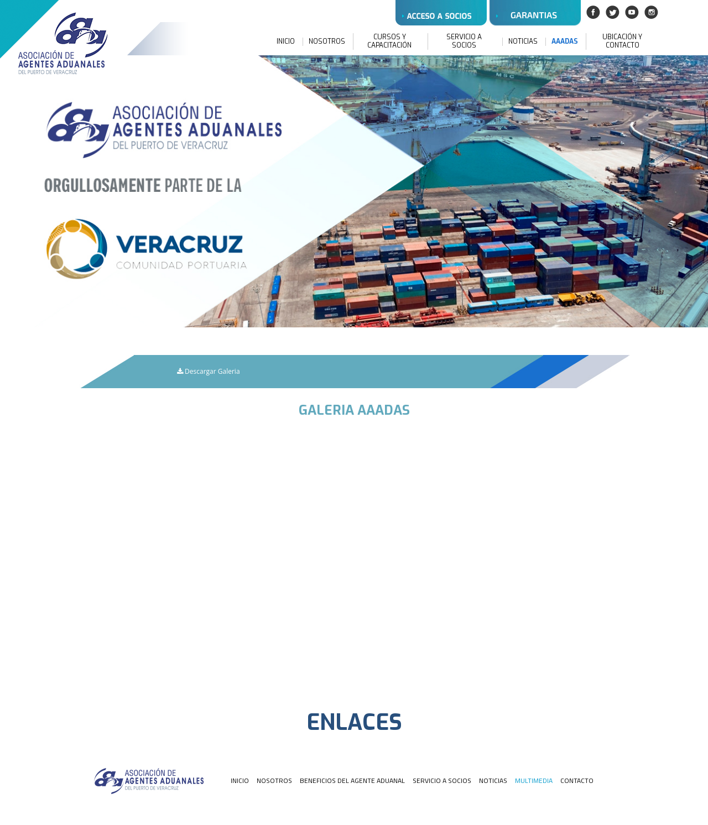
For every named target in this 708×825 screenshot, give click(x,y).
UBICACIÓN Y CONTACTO (622, 41)
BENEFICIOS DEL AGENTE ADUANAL (352, 780)
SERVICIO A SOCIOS (464, 41)
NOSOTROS (327, 42)
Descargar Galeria (208, 371)
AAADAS (564, 42)
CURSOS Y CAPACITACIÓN (389, 41)
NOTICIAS (523, 42)
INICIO (286, 42)
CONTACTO (577, 780)
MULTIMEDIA (534, 780)
